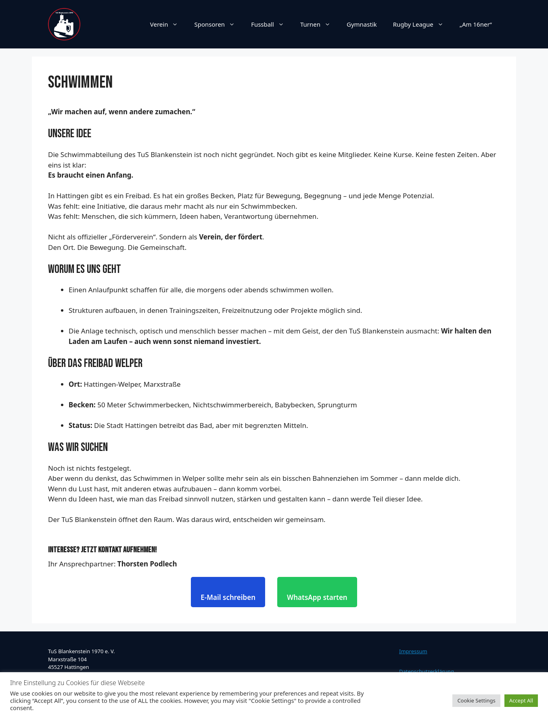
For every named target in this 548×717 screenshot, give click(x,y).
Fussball (271, 24)
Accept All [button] (521, 700)
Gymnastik (362, 24)
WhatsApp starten (317, 597)
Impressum (413, 651)
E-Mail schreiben (228, 597)
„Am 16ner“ (476, 24)
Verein (168, 24)
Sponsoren (218, 24)
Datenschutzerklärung (426, 671)
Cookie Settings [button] (476, 700)
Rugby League (422, 24)
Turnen (319, 24)
